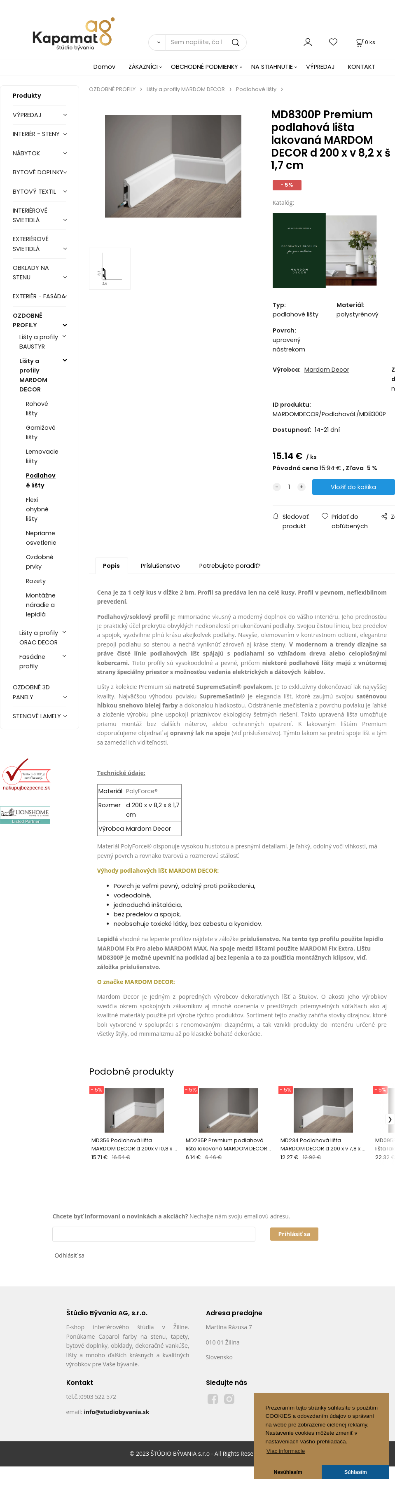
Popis (111, 566)
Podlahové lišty (41, 480)
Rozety (36, 581)
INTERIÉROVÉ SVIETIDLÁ (30, 215)
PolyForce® (142, 791)
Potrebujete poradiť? (230, 566)
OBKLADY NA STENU (31, 272)
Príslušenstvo (160, 566)
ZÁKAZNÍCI (143, 67)
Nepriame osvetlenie (41, 538)
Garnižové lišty (41, 432)
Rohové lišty (37, 408)
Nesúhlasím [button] (288, 1472)
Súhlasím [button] (355, 1472)
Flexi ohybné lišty (37, 509)
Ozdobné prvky (40, 562)
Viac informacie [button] (285, 1451)
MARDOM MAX (186, 948)
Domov (104, 67)
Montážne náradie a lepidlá (41, 604)
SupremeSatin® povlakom (234, 687)
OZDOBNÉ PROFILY (27, 320)
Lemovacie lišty (42, 456)
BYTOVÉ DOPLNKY (38, 172)
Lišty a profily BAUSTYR (38, 342)
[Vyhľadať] (157, 42)
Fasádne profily (32, 661)
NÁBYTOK (26, 153)
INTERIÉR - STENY (36, 134)
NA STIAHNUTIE (272, 67)
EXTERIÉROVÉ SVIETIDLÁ (31, 244)
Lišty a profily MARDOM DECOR (33, 375)
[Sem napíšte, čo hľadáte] (206, 42)
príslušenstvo (260, 733)
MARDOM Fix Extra (326, 948)
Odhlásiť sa (69, 1255)
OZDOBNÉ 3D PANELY (31, 692)
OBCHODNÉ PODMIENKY (204, 67)
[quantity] (289, 487)
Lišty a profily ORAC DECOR (38, 637)
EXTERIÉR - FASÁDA (39, 296)
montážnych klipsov (324, 957)
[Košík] (365, 42)
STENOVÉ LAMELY (37, 716)
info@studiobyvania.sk (116, 1412)
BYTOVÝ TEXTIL (34, 191)
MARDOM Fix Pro (121, 948)
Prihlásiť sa (294, 1234)
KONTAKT (361, 67)
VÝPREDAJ (320, 67)
